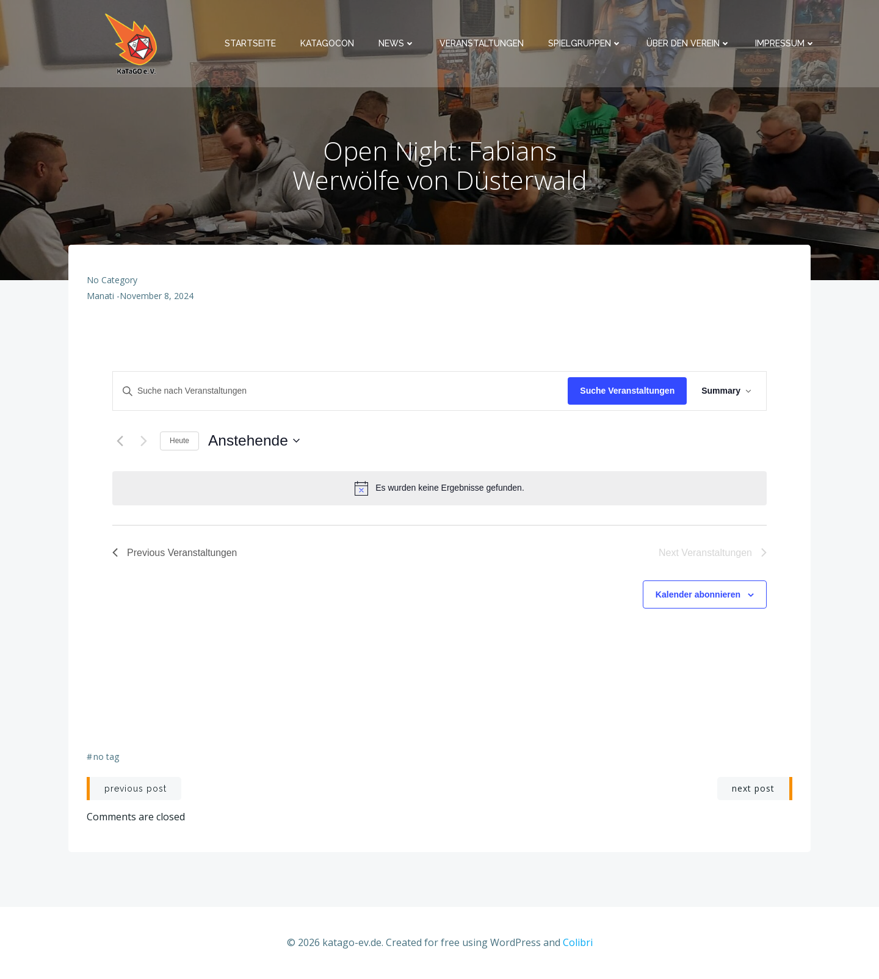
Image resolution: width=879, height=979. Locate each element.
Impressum (785, 43)
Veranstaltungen (482, 43)
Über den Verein (688, 43)
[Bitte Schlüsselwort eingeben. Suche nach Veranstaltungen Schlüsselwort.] (340, 391)
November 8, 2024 (157, 296)
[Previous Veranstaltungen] (119, 440)
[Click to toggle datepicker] (253, 441)
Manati (100, 296)
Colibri (578, 942)
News (396, 43)
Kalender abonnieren (698, 594)
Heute (179, 440)
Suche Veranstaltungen (627, 391)
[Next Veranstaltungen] (143, 440)
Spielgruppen (585, 43)
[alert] (439, 488)
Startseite (250, 43)
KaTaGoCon (327, 43)
